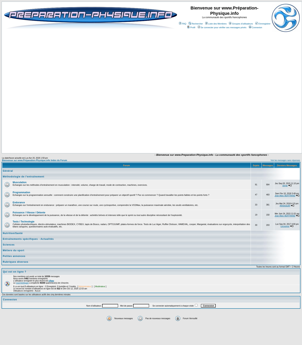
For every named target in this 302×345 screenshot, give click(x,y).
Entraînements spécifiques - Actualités (28, 239)
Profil (191, 27)
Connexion (255, 27)
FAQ (182, 23)
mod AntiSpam (22, 283)
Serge (285, 186)
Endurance (19, 202)
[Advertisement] (126, 141)
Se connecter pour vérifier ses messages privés (222, 27)
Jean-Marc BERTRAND (285, 196)
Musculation (19, 182)
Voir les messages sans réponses (285, 160)
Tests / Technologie (23, 221)
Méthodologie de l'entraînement (23, 176)
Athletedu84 (285, 206)
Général (8, 171)
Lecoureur (284, 226)
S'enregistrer (263, 23)
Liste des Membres (216, 23)
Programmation (21, 192)
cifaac (51, 281)
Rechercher (196, 23)
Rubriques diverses (15, 262)
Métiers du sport (13, 250)
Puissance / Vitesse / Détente (29, 212)
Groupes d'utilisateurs (241, 23)
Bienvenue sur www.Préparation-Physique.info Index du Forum (34, 160)
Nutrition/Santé (13, 233)
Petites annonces (14, 256)
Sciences (9, 244)
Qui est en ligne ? (14, 271)
